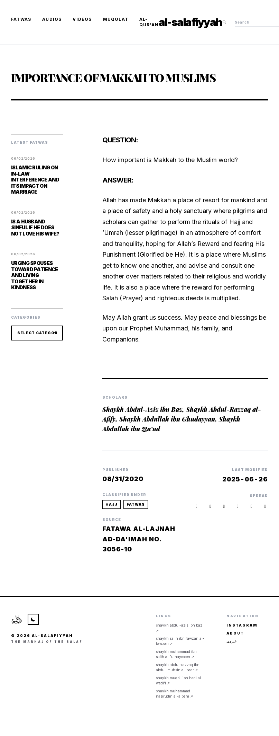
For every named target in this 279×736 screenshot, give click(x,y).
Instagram (242, 625)
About (235, 633)
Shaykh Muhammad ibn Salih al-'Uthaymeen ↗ (176, 654)
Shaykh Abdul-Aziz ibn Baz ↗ (179, 627)
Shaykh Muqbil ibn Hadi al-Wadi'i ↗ (179, 680)
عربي (231, 641)
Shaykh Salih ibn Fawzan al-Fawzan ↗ (180, 641)
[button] (265, 506)
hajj (111, 504)
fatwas (136, 504)
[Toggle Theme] (33, 619)
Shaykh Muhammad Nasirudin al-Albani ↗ (174, 693)
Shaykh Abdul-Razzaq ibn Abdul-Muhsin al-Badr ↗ (177, 667)
